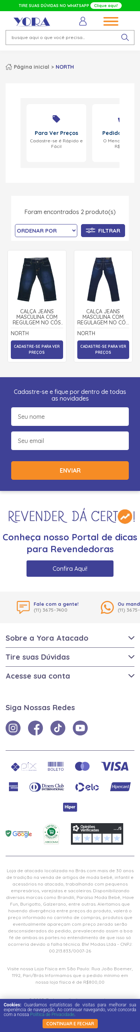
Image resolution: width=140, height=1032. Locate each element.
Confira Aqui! (70, 568)
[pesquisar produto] (125, 37)
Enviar (70, 470)
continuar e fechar (70, 1023)
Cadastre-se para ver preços (37, 349)
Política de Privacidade (52, 1014)
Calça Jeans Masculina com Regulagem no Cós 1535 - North (103, 317)
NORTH (65, 67)
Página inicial (31, 67)
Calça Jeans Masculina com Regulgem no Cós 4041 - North (37, 317)
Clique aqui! (106, 5)
